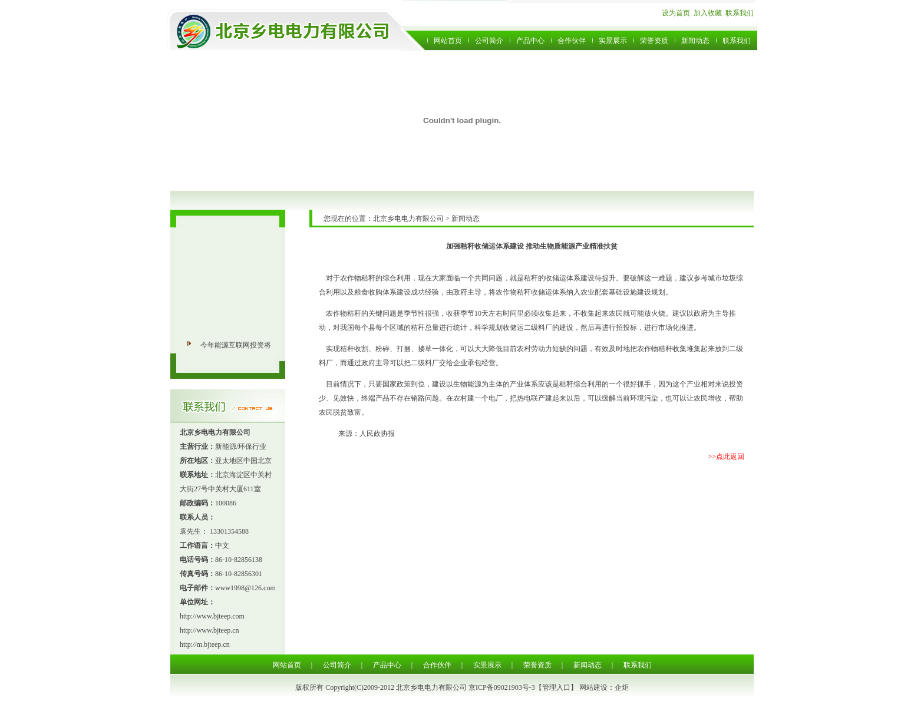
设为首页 (676, 13)
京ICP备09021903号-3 (501, 687)
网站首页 (448, 41)
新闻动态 (695, 41)
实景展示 (613, 41)
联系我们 (739, 13)
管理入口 (556, 687)
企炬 (622, 687)
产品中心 (530, 41)
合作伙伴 (571, 41)
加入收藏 (708, 13)
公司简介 (489, 41)
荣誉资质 (654, 41)
